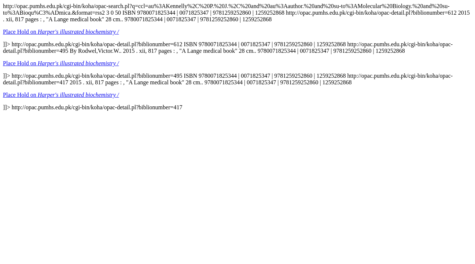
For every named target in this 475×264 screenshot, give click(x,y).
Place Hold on (61, 32)
